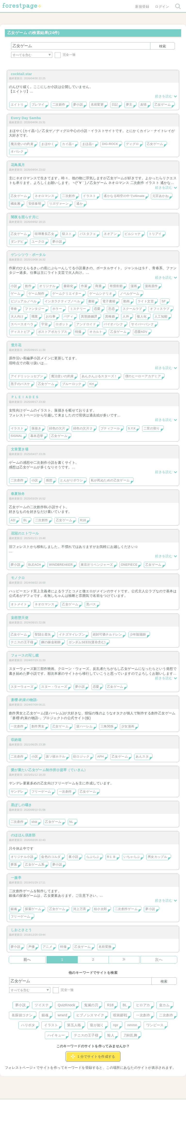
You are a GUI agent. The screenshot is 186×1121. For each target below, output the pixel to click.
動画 (126, 301)
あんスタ (142, 756)
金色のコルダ (51, 857)
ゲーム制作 (36, 293)
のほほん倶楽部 (23, 835)
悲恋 (111, 309)
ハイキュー (56, 1035)
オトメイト (19, 604)
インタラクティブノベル (62, 301)
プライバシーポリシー (145, 1104)
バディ (68, 316)
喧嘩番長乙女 (44, 234)
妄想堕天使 (19, 618)
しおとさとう (21, 930)
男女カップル (157, 857)
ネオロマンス (44, 196)
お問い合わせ (58, 1104)
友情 (143, 104)
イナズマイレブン (72, 634)
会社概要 (111, 1104)
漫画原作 (151, 286)
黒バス (91, 604)
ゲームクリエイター (67, 293)
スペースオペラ (22, 324)
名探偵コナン (22, 1015)
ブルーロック (72, 384)
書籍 (91, 301)
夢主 (129, 104)
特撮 (78, 331)
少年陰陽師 (138, 634)
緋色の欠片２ (83, 428)
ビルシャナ (132, 234)
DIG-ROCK (110, 144)
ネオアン (110, 234)
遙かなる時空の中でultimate (124, 196)
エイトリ (17, 104)
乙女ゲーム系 (35, 864)
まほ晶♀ (88, 144)
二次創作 (58, 104)
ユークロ (38, 241)
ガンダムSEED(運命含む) (87, 642)
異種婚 (110, 316)
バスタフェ (88, 234)
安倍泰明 (34, 203)
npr (115, 1025)
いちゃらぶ (132, 857)
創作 (28, 286)
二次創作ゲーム (126, 909)
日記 (115, 104)
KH (91, 384)
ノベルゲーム (130, 293)
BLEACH (34, 564)
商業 (98, 286)
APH (100, 756)
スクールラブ (132, 309)
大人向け (17, 316)
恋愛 (97, 309)
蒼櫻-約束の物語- (24, 700)
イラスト (89, 196)
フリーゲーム (41, 791)
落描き (36, 428)
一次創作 (17, 726)
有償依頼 (116, 286)
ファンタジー (35, 309)
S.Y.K (132, 428)
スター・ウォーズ (54, 686)
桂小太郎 (100, 909)
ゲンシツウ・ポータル (28, 255)
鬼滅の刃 (91, 1005)
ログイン (162, 6)
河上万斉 (79, 909)
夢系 (14, 864)
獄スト (67, 234)
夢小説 (78, 104)
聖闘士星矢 (43, 634)
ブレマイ (38, 104)
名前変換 (105, 946)
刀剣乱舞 (131, 1035)
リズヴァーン (59, 203)
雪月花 (16, 345)
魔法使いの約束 (22, 144)
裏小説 (73, 857)
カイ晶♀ (68, 144)
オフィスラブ (160, 309)
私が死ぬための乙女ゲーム (110, 480)
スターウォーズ (22, 686)
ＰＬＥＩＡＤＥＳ (25, 397)
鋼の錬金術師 (51, 642)
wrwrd (62, 1015)
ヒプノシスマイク (90, 1015)
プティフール (110, 428)
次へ (159, 959)
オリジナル (47, 286)
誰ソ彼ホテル (55, 756)
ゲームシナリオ (100, 293)
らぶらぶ (92, 857)
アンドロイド (86, 324)
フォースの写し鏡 (25, 655)
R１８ (111, 857)
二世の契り (152, 428)
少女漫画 (127, 726)
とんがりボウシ (71, 480)
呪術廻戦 (120, 1015)
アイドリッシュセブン (27, 376)
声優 (31, 946)
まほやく (47, 144)
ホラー (57, 309)
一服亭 (16, 878)
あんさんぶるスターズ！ (99, 376)
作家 (84, 286)
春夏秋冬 (18, 494)
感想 (49, 480)
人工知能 (161, 316)
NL (71, 822)
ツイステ (42, 1005)
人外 (126, 316)
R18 (83, 520)
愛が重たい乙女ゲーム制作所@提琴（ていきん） (49, 770)
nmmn (132, 1025)
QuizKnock (66, 1005)
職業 (34, 316)
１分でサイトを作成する (93, 1056)
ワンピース (155, 1025)
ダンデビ (17, 241)
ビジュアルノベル (24, 301)
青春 (14, 309)
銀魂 (14, 909)
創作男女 (38, 726)
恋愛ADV (140, 331)
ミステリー (78, 309)
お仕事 (50, 316)
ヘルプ (31, 1104)
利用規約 (86, 1104)
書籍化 (68, 286)
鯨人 (110, 1035)
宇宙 (44, 324)
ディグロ (132, 144)
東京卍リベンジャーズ (97, 564)
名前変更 (97, 104)
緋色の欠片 (57, 428)
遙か (79, 203)
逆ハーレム (84, 726)
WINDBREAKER (61, 564)
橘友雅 (15, 203)
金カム (164, 1005)
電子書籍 (109, 301)
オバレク (17, 151)
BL (25, 520)
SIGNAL (17, 436)
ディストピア (20, 331)
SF (164, 301)
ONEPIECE (129, 564)
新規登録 (142, 6)
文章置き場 (19, 449)
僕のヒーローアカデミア (143, 376)
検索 (162, 46)
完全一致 (65, 55)
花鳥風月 (18, 165)
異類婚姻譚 (89, 316)
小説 (14, 286)
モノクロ (18, 578)
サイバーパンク (142, 324)
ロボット (62, 324)
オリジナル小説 (22, 857)
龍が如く (97, 1025)
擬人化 (142, 316)
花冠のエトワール (25, 533)
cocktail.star (21, 74)
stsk (34, 822)
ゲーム (15, 293)
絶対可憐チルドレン (107, 634)
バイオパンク (113, 324)
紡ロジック (81, 756)
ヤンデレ (17, 791)
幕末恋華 (36, 436)
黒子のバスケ (20, 384)
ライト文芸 (146, 301)
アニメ (47, 946)
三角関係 (107, 726)
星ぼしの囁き (21, 805)
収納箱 (16, 740)
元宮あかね (160, 196)
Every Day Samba (26, 118)
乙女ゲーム (163, 104)
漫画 (134, 286)
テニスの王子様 (22, 642)
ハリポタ (28, 1025)
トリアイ (155, 234)
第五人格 (74, 1025)
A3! (13, 520)
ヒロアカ (143, 1005)
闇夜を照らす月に (25, 217)
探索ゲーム (33, 909)
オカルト (95, 331)
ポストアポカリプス (52, 331)
